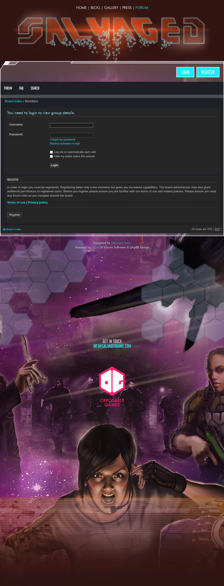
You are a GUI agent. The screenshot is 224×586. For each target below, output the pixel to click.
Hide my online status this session (72, 156)
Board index (13, 101)
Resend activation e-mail (65, 143)
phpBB (96, 247)
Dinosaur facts (121, 243)
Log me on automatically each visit (73, 152)
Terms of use (16, 202)
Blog (95, 8)
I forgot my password (62, 139)
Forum (142, 8)
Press (126, 8)
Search (35, 88)
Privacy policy (38, 202)
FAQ (21, 88)
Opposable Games (112, 386)
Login (185, 72)
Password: (16, 134)
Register (208, 72)
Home (81, 8)
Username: (16, 124)
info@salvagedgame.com (112, 346)
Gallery (111, 8)
